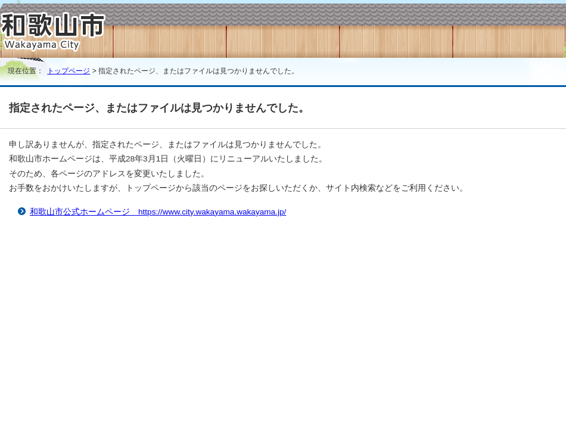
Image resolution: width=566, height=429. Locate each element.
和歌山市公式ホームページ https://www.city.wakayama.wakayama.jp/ (158, 211)
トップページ (68, 71)
